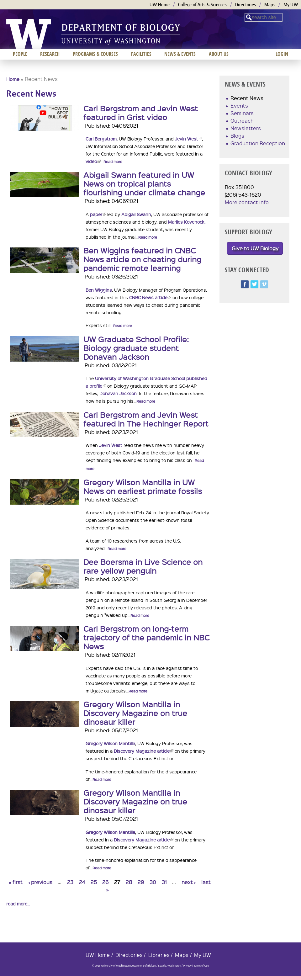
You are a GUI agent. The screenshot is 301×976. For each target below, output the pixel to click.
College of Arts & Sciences (202, 5)
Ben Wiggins (99, 290)
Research (50, 53)
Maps (269, 5)
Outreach (242, 120)
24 (82, 882)
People (20, 53)
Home (12, 79)
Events (239, 105)
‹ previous (40, 882)
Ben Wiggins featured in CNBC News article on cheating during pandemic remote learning (142, 259)
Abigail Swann (136, 214)
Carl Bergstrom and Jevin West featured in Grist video (140, 112)
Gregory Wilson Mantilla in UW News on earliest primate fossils (142, 486)
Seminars (242, 113)
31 (164, 882)
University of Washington (28, 34)
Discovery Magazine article (143, 751)
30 (153, 882)
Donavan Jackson (118, 393)
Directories (245, 5)
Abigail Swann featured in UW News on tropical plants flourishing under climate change (144, 183)
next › (189, 882)
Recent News (246, 98)
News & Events (180, 53)
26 (105, 882)
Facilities (141, 53)
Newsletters (245, 128)
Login (282, 53)
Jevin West (188, 138)
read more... (18, 903)
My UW (290, 5)
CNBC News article (150, 297)
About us (219, 53)
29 (141, 882)
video (93, 161)
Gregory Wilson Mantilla (110, 743)
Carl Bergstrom (101, 138)
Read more (112, 161)
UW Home (160, 5)
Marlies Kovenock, (186, 222)
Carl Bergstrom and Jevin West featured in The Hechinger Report (146, 419)
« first (15, 882)
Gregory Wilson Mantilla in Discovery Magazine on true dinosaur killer (135, 713)
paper (98, 214)
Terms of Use (201, 965)
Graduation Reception (257, 143)
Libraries (159, 955)
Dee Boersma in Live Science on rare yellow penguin (143, 566)
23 (70, 882)
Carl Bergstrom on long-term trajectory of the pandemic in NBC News (146, 637)
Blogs (237, 135)
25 (94, 882)
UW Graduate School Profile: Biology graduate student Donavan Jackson (136, 348)
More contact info (247, 202)
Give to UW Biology (255, 248)
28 (129, 882)
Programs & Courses (95, 53)
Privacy (187, 965)
